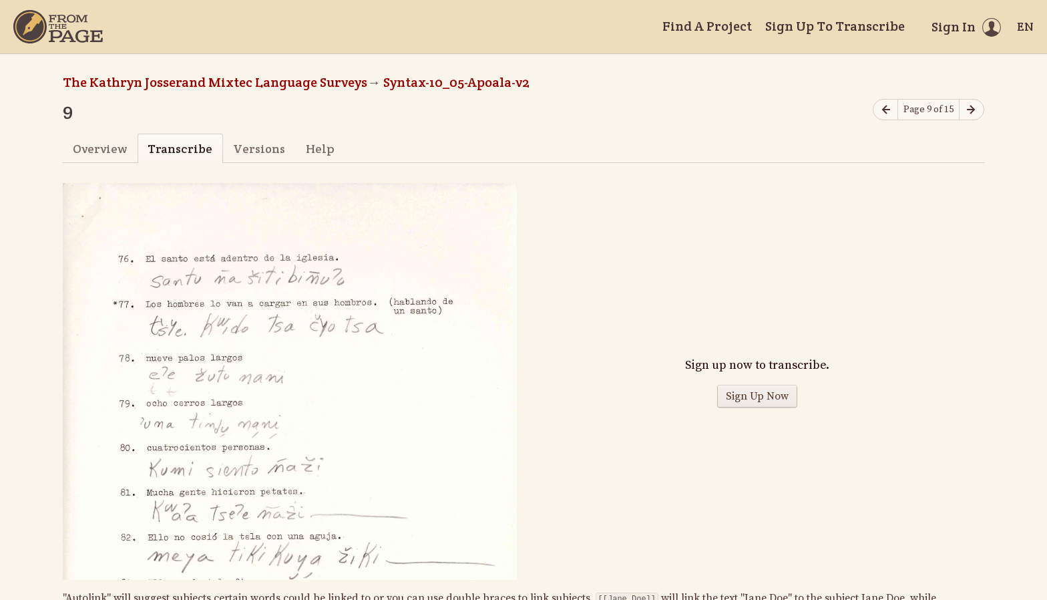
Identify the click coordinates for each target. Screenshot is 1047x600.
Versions (259, 148)
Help (320, 148)
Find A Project (707, 26)
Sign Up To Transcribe (835, 26)
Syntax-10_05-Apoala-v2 (456, 82)
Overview (100, 148)
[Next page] (971, 110)
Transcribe (180, 148)
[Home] (58, 26)
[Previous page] (885, 110)
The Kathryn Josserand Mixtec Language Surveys (215, 82)
